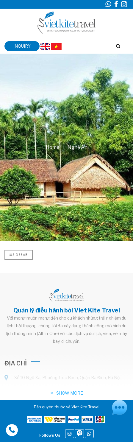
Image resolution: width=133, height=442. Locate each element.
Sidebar (19, 254)
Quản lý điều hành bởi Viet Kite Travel (66, 310)
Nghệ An (77, 147)
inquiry (22, 46)
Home (53, 147)
